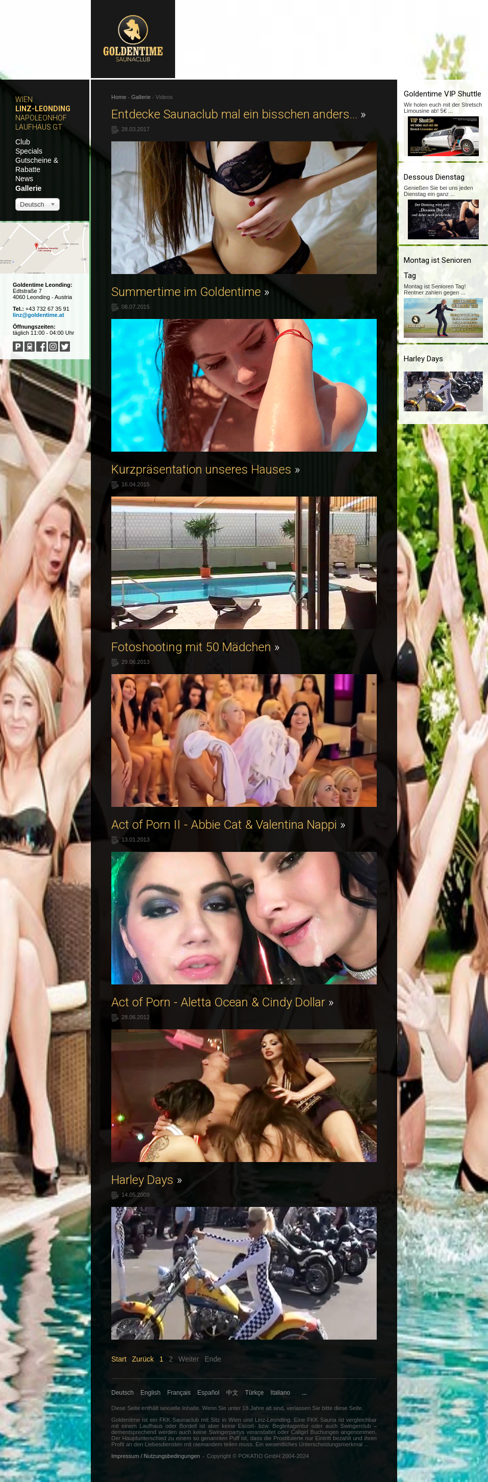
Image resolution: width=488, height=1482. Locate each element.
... (304, 1393)
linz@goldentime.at (38, 315)
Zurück (143, 1359)
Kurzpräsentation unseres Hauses (205, 469)
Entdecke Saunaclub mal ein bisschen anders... (238, 114)
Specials (28, 151)
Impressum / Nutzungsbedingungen (155, 1456)
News (24, 179)
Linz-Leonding (42, 109)
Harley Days (146, 1180)
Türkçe (254, 1392)
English (150, 1392)
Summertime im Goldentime (190, 292)
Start (119, 1359)
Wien (24, 99)
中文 (232, 1392)
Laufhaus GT (38, 127)
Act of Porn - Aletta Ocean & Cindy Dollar (222, 1002)
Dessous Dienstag (434, 177)
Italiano (280, 1392)
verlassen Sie (303, 1408)
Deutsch (122, 1392)
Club (22, 142)
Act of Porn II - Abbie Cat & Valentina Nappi (228, 825)
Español (208, 1392)
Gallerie (28, 188)
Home (118, 97)
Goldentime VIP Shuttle (442, 93)
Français (179, 1392)
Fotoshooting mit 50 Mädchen (195, 647)
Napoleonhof (41, 118)
